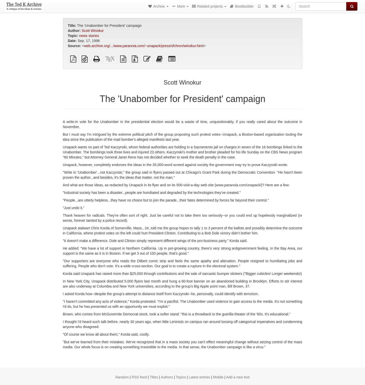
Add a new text (238, 377)
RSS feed (139, 377)
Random (122, 377)
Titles (154, 377)
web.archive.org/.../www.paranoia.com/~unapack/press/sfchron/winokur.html (144, 46)
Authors (167, 377)
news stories (89, 36)
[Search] (321, 6)
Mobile (218, 377)
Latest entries (199, 377)
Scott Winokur (93, 31)
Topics (181, 377)
